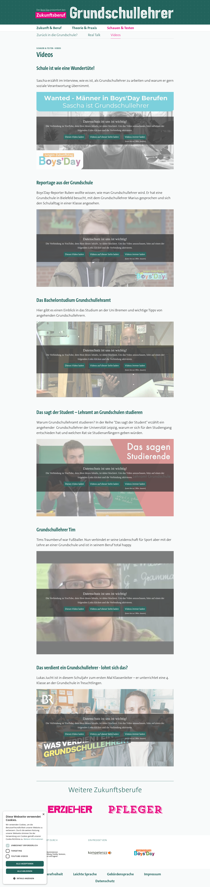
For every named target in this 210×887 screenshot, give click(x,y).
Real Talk (94, 35)
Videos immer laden (135, 136)
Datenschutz (105, 881)
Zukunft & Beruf (49, 28)
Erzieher (70, 809)
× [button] (43, 814)
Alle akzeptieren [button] (24, 863)
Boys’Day (45, 9)
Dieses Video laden (74, 136)
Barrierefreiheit (51, 874)
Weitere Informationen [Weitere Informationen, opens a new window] (33, 839)
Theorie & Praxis (84, 28)
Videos (116, 35)
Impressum (152, 874)
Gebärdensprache (120, 874)
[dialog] (25, 847)
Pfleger (134, 809)
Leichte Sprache (85, 874)
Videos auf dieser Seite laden (104, 136)
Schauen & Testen (120, 28)
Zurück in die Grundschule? (57, 35)
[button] (25, 878)
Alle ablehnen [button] (24, 871)
